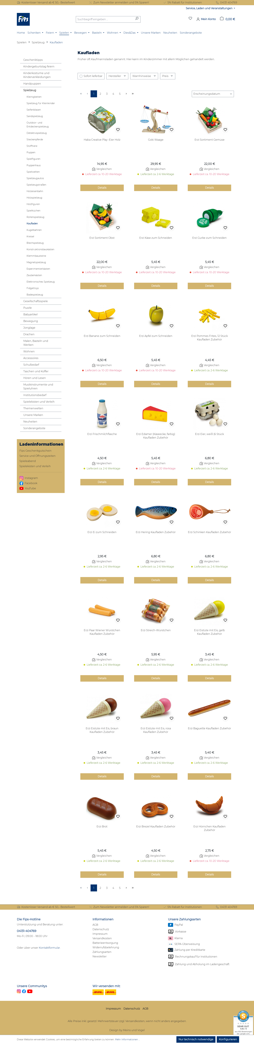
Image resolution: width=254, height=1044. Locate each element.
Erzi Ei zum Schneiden (101, 532)
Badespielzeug (35, 294)
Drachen (29, 334)
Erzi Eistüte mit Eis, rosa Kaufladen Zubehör (156, 730)
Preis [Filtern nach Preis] (167, 76)
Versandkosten (102, 938)
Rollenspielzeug (35, 217)
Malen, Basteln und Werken (35, 342)
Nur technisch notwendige (196, 1039)
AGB (95, 924)
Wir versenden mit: (106, 986)
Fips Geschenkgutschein (35, 450)
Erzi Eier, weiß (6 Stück (209, 434)
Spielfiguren (33, 158)
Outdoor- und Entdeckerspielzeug (38, 124)
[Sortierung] (213, 94)
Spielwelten (33, 171)
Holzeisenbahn (35, 191)
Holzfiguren (33, 204)
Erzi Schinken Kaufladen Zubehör (209, 532)
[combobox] (104, 19)
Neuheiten (30, 421)
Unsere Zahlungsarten (184, 919)
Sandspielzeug (35, 116)
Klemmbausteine (36, 255)
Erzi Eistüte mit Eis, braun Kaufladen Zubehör (102, 730)
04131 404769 (226, 2)
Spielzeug (29, 90)
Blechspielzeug (35, 242)
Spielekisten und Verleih (39, 401)
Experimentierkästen (38, 268)
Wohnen (29, 351)
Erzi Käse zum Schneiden (155, 237)
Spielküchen (33, 210)
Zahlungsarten (101, 951)
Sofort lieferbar (93, 76)
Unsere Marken (33, 415)
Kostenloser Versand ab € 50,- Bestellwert (46, 2)
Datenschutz (100, 929)
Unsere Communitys (32, 986)
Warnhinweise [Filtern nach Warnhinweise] (144, 76)
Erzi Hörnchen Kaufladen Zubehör (209, 828)
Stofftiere (32, 146)
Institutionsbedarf (34, 395)
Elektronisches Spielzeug (41, 281)
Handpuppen (32, 83)
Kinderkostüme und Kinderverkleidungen (37, 75)
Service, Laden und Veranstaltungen (209, 8)
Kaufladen (32, 223)
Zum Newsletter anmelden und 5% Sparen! (119, 2)
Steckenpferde (35, 139)
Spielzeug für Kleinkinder (41, 103)
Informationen (102, 919)
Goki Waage (155, 139)
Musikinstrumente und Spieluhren (38, 386)
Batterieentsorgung (105, 942)
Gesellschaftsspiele (35, 301)
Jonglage (29, 327)
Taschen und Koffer (35, 371)
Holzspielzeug (34, 197)
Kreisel (30, 236)
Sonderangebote (34, 428)
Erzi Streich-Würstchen (156, 630)
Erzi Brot (102, 826)
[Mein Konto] (206, 19)
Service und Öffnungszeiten (37, 455)
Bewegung (30, 321)
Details (102, 187)
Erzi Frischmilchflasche (102, 434)
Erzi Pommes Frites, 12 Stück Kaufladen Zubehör (209, 337)
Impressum (100, 933)
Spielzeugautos (35, 178)
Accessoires (30, 358)
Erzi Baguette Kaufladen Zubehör (209, 728)
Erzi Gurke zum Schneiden (209, 237)
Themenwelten (33, 408)
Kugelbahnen (34, 230)
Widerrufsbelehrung (105, 947)
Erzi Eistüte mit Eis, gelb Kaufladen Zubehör (209, 632)
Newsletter (99, 956)
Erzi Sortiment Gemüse (210, 139)
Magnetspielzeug (36, 262)
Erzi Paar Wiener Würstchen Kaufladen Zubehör (102, 632)
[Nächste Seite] (126, 93)
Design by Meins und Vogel (127, 1030)
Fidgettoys (33, 288)
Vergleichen (102, 169)
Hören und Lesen (34, 378)
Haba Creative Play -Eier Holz (102, 139)
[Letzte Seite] (132, 93)
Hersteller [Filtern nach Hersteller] (117, 76)
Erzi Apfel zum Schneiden (155, 335)
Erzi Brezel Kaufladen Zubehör (155, 826)
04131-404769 (26, 931)
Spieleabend (27, 461)
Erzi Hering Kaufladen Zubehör (156, 532)
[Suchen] (137, 19)
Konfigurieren (228, 1039)
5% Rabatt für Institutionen (182, 2)
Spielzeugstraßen (36, 184)
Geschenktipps (33, 59)
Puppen (31, 152)
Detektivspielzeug (37, 133)
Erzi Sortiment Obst (102, 237)
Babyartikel (30, 314)
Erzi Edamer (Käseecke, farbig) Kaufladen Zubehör (155, 436)
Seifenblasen (34, 109)
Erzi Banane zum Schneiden (102, 335)
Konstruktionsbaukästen (40, 249)
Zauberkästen (34, 275)
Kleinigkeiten (34, 96)
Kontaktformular (49, 947)
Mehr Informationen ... (127, 1039)
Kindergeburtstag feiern (38, 66)
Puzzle (27, 307)
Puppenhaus (34, 165)
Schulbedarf (31, 364)
